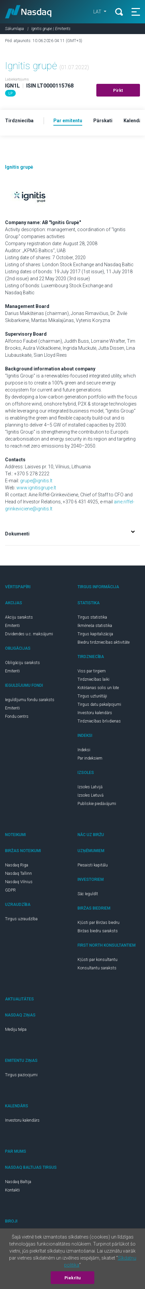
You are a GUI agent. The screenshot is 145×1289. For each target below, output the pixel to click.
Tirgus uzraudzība (21, 919)
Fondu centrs (17, 716)
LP (10, 93)
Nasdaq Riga (16, 865)
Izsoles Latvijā (90, 787)
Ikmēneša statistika (95, 625)
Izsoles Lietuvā (90, 795)
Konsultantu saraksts (97, 968)
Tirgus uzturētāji (92, 696)
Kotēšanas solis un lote (98, 687)
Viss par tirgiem (92, 671)
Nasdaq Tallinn (18, 873)
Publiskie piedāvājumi (97, 803)
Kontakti (12, 1190)
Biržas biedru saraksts (98, 931)
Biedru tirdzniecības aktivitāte (104, 642)
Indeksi (84, 750)
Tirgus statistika (92, 617)
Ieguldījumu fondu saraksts (29, 699)
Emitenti (12, 625)
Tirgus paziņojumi (21, 1075)
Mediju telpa (16, 1029)
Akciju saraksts (19, 617)
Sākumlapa (14, 28)
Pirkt (118, 90)
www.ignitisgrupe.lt (36, 487)
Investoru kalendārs (95, 712)
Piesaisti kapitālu (93, 865)
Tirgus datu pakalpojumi (99, 704)
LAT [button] (97, 11)
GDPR (10, 890)
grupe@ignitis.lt (36, 480)
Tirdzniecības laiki (93, 679)
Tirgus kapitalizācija (95, 634)
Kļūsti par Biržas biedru (98, 922)
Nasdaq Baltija (18, 1181)
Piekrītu (72, 1278)
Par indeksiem (90, 758)
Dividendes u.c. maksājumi (29, 634)
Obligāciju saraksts (22, 662)
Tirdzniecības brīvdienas (99, 721)
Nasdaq (28, 11)
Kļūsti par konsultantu (97, 959)
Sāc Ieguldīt (88, 894)
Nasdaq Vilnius (19, 881)
